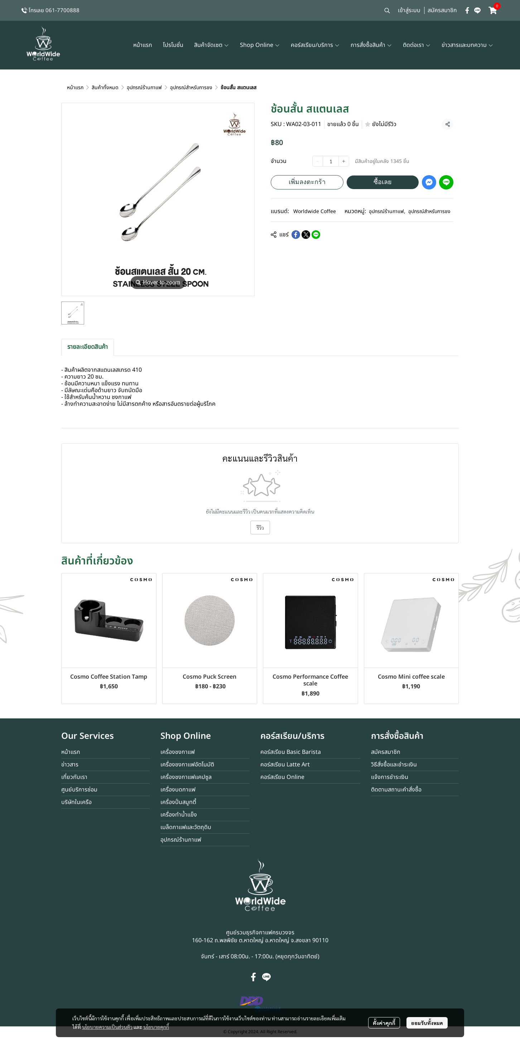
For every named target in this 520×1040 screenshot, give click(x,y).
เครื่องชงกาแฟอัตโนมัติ (187, 764)
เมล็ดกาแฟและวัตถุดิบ (185, 827)
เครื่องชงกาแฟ (177, 752)
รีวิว (260, 527)
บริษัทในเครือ (76, 802)
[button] (387, 10)
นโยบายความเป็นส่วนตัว (107, 1027)
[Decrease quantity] (318, 161)
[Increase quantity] (344, 161)
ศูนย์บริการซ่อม (79, 789)
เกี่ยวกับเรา (74, 777)
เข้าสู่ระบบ (409, 10)
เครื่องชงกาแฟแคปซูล (186, 777)
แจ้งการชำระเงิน (389, 777)
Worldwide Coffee (314, 211)
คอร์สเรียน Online (282, 777)
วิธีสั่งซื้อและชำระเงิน (394, 764)
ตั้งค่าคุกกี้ (384, 1023)
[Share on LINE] (316, 234)
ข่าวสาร (69, 764)
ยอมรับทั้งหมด (427, 1023)
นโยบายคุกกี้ (156, 1027)
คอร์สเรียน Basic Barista (290, 752)
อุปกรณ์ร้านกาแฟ (144, 87)
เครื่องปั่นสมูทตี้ (178, 802)
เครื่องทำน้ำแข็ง (178, 814)
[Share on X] (306, 234)
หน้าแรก (75, 87)
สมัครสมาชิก (442, 10)
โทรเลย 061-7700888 (54, 10)
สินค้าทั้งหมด (105, 87)
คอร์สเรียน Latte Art (285, 764)
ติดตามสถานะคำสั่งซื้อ (396, 789)
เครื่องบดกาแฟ (178, 789)
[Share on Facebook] (296, 234)
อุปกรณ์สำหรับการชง (191, 87)
